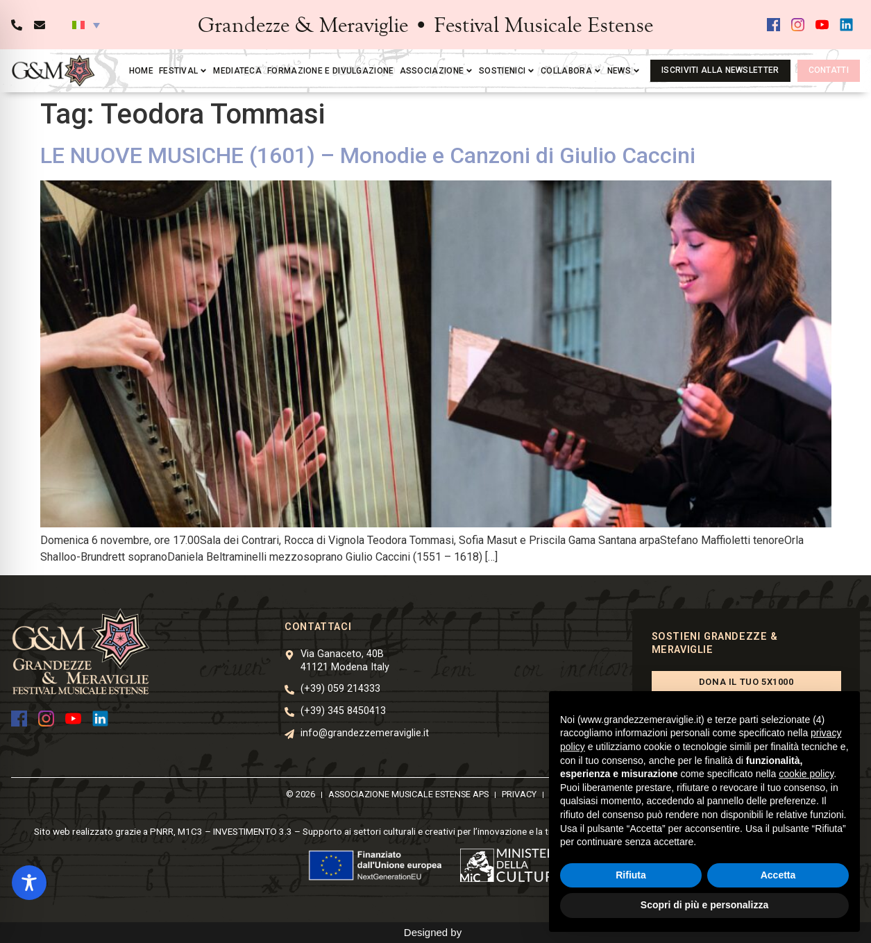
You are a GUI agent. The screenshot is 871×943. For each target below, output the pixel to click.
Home (141, 71)
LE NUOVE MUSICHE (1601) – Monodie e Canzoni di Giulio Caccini (367, 155)
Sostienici (507, 71)
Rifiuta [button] (631, 875)
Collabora (571, 71)
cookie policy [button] (806, 773)
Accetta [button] (778, 875)
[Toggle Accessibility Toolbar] (29, 882)
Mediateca (237, 71)
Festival (183, 71)
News (624, 71)
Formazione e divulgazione (330, 71)
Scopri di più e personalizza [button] (704, 904)
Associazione (437, 71)
